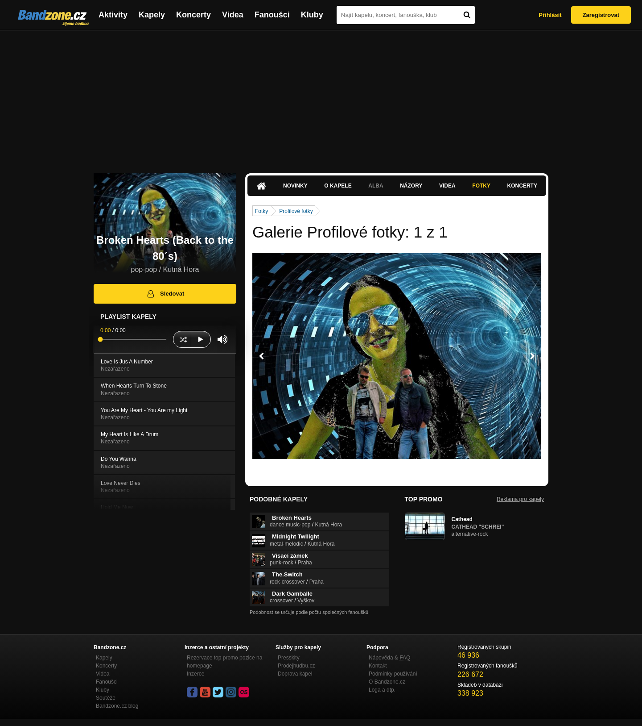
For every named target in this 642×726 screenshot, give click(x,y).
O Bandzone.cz (387, 682)
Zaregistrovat (601, 15)
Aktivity (113, 14)
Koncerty (193, 14)
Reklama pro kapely (520, 499)
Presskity (289, 658)
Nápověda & (389, 658)
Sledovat (165, 294)
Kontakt (378, 666)
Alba (375, 186)
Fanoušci (272, 14)
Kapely (152, 14)
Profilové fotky (296, 211)
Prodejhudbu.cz (296, 666)
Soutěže (105, 698)
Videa (232, 14)
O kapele (337, 186)
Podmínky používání (393, 674)
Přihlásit (550, 15)
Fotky (481, 186)
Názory (411, 186)
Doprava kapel (295, 674)
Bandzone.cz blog (117, 706)
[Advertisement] (321, 97)
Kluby (312, 14)
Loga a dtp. (382, 690)
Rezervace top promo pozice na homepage (224, 662)
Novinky (295, 186)
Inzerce (195, 674)
